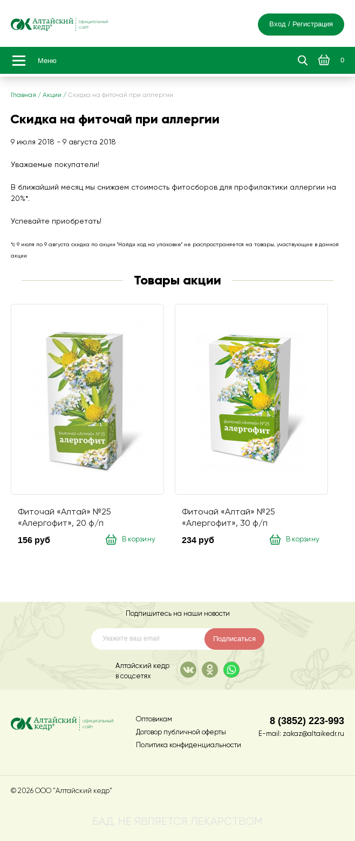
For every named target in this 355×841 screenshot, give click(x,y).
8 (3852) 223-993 (307, 720)
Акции (52, 95)
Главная (23, 95)
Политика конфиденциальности (188, 745)
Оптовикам (154, 719)
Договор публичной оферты (181, 732)
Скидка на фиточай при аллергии (120, 95)
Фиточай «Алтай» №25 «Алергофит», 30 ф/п (228, 517)
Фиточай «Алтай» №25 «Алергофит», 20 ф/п (64, 517)
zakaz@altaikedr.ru (313, 734)
